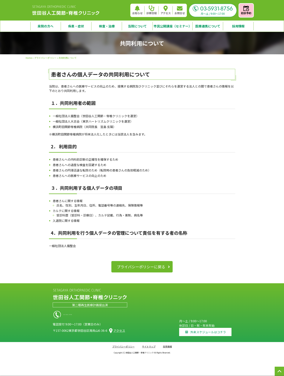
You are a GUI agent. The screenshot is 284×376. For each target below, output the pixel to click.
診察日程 (151, 10)
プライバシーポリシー (45, 57)
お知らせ (137, 10)
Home (29, 57)
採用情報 (167, 344)
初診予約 (246, 10)
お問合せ (179, 10)
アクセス (166, 10)
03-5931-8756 (213, 8)
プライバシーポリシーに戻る (141, 266)
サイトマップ (149, 344)
